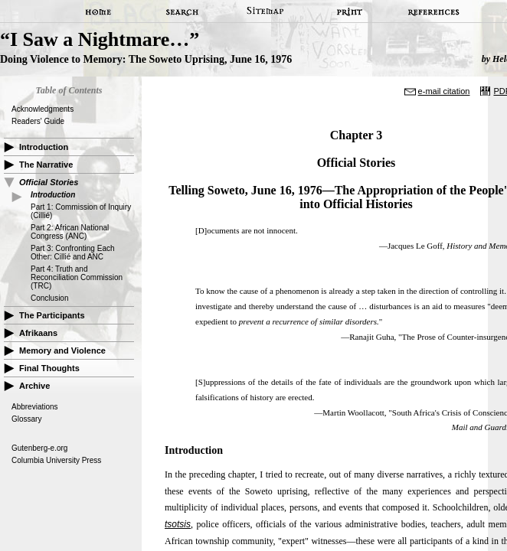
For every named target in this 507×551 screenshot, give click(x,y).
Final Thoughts (49, 368)
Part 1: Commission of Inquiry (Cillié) (81, 211)
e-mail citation (444, 91)
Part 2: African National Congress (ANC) (70, 231)
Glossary (26, 419)
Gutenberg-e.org (39, 448)
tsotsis (178, 524)
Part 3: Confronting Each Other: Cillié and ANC (73, 252)
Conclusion (49, 298)
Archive (34, 385)
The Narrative (46, 164)
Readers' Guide (37, 121)
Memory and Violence (62, 350)
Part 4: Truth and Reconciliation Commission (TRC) (77, 277)
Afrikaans (38, 332)
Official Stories (48, 182)
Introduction (43, 147)
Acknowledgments (42, 109)
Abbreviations (34, 407)
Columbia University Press (56, 460)
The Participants (52, 315)
